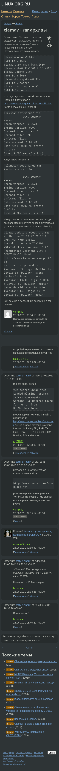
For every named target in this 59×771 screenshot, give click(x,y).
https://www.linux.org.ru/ (14, 764)
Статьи (5, 16)
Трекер (25, 16)
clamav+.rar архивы (25, 30)
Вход (54, 11)
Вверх (52, 753)
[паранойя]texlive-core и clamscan (33, 699)
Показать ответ (21, 367)
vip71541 (18, 311)
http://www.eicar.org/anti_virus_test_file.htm (28, 103)
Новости (6, 11)
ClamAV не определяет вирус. (31, 669)
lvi (14, 588)
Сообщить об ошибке (13, 761)
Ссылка (8, 331)
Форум (15, 16)
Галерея (18, 11)
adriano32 (18, 544)
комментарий (23, 375)
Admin (18, 23)
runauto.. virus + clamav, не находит (34, 682)
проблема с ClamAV (25, 719)
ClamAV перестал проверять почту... (35, 661)
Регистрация (40, 11)
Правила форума (24, 752)
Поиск (35, 16)
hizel (15, 359)
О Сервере (8, 752)
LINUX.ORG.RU (15, 4)
